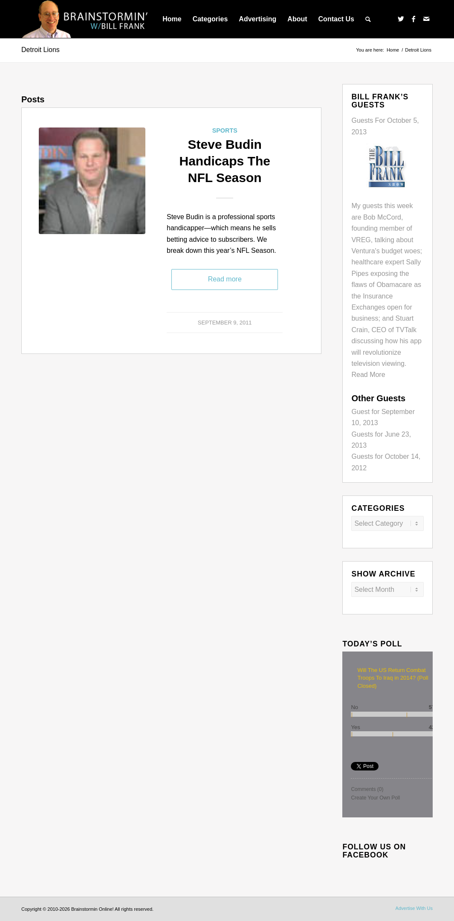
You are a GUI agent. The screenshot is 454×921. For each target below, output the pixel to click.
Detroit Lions (40, 49)
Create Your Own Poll (375, 798)
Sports (224, 130)
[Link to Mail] (426, 18)
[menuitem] (172, 19)
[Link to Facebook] (413, 18)
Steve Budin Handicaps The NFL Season (224, 161)
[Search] (368, 19)
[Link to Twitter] (400, 18)
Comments (367, 789)
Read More (368, 374)
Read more (225, 279)
